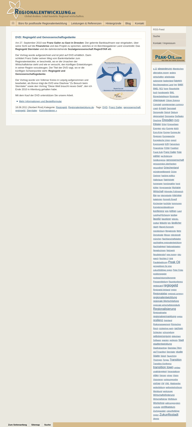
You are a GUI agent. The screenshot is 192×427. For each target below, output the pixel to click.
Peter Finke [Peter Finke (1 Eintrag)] (178, 270)
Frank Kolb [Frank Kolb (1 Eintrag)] (158, 152)
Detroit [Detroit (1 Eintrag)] (167, 112)
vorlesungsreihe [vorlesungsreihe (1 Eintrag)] (171, 379)
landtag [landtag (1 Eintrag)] (174, 215)
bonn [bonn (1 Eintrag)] (166, 88)
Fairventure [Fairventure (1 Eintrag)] (175, 144)
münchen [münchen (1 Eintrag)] (157, 239)
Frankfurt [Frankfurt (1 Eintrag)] (174, 148)
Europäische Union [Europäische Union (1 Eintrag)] (161, 140)
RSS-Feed (158, 29)
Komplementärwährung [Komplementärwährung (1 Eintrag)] (163, 207)
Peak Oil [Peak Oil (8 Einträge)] (174, 262)
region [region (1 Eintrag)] (174, 290)
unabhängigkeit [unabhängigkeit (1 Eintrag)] (160, 371)
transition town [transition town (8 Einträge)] (163, 367)
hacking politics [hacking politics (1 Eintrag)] (168, 175)
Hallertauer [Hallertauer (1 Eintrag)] (158, 180)
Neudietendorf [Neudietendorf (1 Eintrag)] (159, 254)
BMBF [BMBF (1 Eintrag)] (180, 84)
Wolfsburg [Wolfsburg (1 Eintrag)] (172, 399)
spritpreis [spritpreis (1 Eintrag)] (174, 340)
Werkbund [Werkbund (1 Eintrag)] (157, 391)
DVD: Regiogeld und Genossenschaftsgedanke (45, 37)
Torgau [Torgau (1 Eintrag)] (166, 360)
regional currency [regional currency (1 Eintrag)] (175, 293)
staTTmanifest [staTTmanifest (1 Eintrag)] (159, 352)
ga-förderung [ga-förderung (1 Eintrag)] (166, 156)
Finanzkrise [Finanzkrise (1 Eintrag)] (158, 148)
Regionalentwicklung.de (39, 10)
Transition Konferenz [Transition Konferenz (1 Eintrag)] (162, 363)
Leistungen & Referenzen (86, 23)
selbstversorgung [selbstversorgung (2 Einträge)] (162, 336)
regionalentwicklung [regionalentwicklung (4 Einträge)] (165, 297)
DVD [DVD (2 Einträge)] (176, 120)
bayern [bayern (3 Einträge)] (178, 80)
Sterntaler (32, 110)
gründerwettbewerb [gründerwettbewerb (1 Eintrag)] (161, 171)
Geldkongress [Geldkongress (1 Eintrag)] (159, 160)
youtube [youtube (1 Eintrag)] (156, 407)
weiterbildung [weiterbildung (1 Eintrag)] (159, 387)
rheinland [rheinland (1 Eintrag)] (168, 320)
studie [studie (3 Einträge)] (179, 351)
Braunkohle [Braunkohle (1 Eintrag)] (174, 88)
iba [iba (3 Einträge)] (155, 195)
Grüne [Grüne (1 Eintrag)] (174, 171)
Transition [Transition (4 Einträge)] (176, 359)
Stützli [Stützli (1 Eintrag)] (163, 356)
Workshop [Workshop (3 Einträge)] (158, 403)
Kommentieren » (48, 110)
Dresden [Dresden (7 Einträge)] (168, 120)
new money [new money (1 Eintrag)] (171, 254)
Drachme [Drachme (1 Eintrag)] (157, 120)
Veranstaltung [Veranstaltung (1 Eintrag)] (173, 371)
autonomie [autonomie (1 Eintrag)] (158, 81)
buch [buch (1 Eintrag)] (155, 92)
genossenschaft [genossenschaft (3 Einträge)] (175, 159)
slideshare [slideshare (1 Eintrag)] (176, 336)
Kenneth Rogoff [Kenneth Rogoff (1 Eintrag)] (170, 199)
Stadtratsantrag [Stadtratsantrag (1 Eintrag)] (160, 348)
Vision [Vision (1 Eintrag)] (175, 375)
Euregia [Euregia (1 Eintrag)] (169, 128)
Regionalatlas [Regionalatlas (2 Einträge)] (160, 293)
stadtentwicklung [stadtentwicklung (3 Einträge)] (162, 343)
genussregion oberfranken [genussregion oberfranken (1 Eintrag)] (164, 164)
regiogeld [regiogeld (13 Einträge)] (171, 285)
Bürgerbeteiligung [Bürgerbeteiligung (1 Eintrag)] (161, 96)
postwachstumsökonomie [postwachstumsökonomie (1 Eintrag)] (164, 278)
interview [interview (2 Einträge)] (177, 195)
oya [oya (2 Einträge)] (171, 258)
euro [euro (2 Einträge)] (176, 128)
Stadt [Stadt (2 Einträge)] (181, 340)
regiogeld (20, 110)
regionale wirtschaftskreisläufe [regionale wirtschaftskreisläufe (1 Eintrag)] (166, 305)
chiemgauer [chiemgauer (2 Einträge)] (159, 100)
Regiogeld (61, 107)
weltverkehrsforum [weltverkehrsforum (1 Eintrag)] (174, 387)
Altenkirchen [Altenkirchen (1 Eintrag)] (178, 69)
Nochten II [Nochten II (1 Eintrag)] (164, 258)
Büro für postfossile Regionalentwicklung (42, 23)
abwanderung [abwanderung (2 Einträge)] (165, 68)
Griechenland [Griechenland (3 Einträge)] (171, 167)
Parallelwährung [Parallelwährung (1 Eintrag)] (160, 262)
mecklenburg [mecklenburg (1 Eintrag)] (159, 231)
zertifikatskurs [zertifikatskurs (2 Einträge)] (168, 407)
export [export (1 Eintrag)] (173, 140)
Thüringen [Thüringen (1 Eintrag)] (157, 360)
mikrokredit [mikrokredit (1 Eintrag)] (176, 235)
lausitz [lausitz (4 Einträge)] (157, 218)
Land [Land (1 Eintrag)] (179, 211)
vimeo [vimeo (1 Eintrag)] (169, 375)
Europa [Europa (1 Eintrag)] (166, 132)
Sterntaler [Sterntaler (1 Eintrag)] (170, 352)
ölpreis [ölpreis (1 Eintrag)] (156, 418)
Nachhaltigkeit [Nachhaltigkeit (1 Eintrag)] (159, 246)
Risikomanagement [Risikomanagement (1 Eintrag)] (161, 324)
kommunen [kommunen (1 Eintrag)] (177, 203)
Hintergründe (113, 23)
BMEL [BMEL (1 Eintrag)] (156, 88)
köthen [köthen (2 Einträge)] (173, 211)
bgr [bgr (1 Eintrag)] (175, 84)
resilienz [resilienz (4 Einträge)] (158, 320)
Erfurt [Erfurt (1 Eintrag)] (164, 124)
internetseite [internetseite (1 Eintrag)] (166, 195)
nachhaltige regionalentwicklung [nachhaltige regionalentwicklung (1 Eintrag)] (167, 242)
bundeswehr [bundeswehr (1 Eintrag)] (163, 92)
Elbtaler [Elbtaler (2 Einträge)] (157, 124)
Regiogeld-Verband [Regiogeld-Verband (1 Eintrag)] (161, 290)
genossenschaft (131, 107)
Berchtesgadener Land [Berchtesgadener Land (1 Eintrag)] (163, 84)
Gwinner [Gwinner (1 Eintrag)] (157, 175)
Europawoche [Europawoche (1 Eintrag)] (168, 136)
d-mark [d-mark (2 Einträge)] (162, 108)
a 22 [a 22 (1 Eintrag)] (155, 69)
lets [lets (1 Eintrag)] (169, 223)
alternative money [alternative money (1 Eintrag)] (161, 72)
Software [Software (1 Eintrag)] (157, 340)
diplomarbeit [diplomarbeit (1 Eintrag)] (158, 116)
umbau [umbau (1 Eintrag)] (177, 367)
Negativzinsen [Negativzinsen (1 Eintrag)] (159, 250)
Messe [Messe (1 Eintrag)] (167, 235)
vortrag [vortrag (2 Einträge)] (156, 383)
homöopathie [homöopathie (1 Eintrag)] (169, 183)
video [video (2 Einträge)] (156, 375)
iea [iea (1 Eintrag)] (158, 195)
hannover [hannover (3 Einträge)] (169, 179)
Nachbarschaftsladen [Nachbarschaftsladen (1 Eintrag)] (171, 239)
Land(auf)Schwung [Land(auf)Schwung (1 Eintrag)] (161, 215)
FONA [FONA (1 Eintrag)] (167, 148)
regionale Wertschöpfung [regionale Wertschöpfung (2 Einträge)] (166, 301)
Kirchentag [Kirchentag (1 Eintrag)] (158, 203)
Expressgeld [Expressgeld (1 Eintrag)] (158, 144)
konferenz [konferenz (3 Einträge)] (158, 211)
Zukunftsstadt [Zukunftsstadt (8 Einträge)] (168, 414)
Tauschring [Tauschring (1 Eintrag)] (172, 356)
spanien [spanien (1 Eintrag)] (165, 340)
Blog (128, 23)
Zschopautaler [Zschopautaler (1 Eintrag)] (159, 411)
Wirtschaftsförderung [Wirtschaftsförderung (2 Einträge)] (164, 395)
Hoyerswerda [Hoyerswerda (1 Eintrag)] (165, 187)
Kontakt (139, 23)
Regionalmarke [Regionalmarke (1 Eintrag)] (160, 312)
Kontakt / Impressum (164, 43)
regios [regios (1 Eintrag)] (179, 316)
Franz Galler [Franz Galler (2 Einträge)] (170, 152)
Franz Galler (115, 107)
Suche (156, 36)
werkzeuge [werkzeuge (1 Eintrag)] (168, 391)
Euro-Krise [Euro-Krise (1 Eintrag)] (158, 132)
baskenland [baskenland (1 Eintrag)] (168, 81)
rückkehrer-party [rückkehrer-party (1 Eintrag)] (166, 328)
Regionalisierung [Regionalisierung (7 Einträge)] (164, 308)
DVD (104, 107)
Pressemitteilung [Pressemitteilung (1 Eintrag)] (160, 281)
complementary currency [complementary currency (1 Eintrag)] (173, 104)
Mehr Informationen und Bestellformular (40, 101)
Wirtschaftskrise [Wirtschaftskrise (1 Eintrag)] (160, 399)
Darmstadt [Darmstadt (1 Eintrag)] (171, 108)
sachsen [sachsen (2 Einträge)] (178, 328)
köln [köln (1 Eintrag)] (167, 211)
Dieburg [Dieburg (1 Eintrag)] (174, 112)
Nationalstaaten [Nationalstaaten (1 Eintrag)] (173, 246)
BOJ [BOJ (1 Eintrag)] (161, 88)
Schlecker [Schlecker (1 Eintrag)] (157, 332)
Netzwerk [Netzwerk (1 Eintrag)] (170, 250)
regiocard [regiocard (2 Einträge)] (158, 285)
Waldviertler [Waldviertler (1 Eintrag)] (175, 383)
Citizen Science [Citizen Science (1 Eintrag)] (173, 100)
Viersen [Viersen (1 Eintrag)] (162, 375)
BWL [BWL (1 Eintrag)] (172, 92)
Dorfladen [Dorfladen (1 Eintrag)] (179, 116)
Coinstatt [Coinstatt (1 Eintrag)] (157, 104)
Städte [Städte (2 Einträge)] (156, 356)
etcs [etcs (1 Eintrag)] (164, 128)
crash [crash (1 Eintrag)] (155, 108)
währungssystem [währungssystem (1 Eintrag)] (172, 403)
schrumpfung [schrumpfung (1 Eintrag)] (168, 332)
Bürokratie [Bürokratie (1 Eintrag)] (174, 96)
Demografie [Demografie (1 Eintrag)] (158, 112)
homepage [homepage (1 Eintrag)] (158, 183)
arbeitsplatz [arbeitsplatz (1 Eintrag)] (170, 77)
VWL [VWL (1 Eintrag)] (167, 383)
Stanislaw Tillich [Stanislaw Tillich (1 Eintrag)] (175, 348)
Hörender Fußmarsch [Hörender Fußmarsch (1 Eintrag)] (173, 191)
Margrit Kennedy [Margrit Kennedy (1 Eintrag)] (166, 227)
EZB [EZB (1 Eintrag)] (167, 144)
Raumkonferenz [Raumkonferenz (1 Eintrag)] (176, 281)
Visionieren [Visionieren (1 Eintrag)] (158, 379)
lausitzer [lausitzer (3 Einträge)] (166, 218)
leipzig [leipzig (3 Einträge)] (163, 222)
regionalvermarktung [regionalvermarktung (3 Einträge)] (164, 316)
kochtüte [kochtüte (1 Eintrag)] (167, 203)
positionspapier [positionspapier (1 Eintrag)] (160, 274)
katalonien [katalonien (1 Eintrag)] (157, 199)
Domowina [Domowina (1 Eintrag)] (169, 116)
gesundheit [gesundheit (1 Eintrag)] (158, 168)
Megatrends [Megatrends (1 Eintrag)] (170, 231)
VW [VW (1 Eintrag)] (162, 383)
